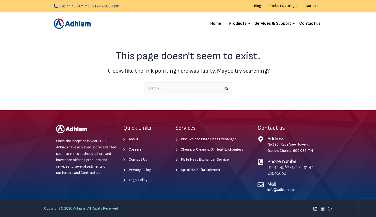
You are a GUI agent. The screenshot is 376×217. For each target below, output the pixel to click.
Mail (271, 184)
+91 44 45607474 (73, 6)
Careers (312, 6)
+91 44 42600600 (104, 6)
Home (215, 23)
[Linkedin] (315, 208)
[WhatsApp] (330, 208)
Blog (257, 6)
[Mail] (261, 185)
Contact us (310, 23)
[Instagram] (322, 208)
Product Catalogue (283, 6)
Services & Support (274, 23)
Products (238, 23)
